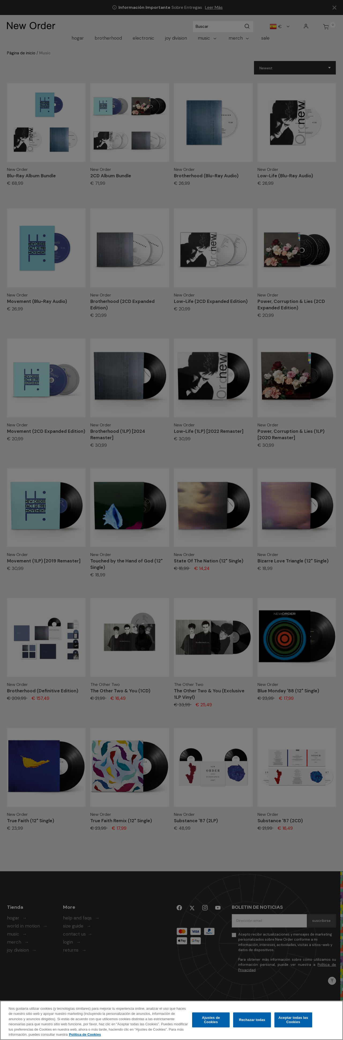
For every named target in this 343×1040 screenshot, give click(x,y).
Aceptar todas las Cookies (293, 1020)
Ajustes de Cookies (211, 1020)
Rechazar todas (252, 1020)
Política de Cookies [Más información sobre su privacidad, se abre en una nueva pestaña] (85, 1035)
